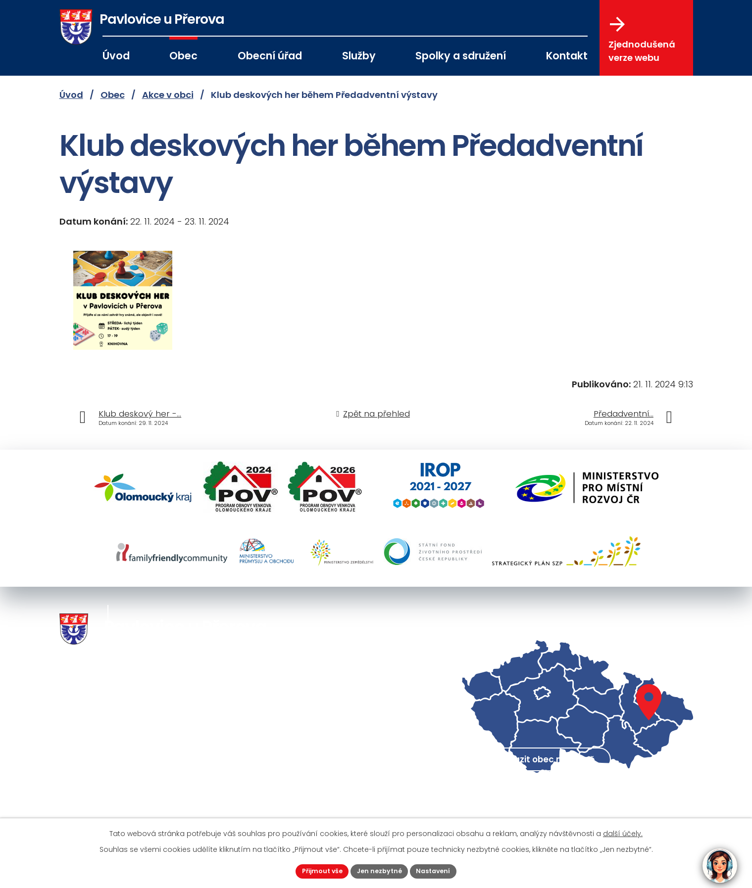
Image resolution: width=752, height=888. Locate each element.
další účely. (623, 832)
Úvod (116, 55)
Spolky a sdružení (460, 55)
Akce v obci (168, 95)
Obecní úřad (270, 55)
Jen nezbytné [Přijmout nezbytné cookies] (380, 870)
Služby (359, 55)
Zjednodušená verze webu (641, 40)
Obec (183, 55)
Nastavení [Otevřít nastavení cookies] (438, 870)
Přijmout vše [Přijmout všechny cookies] (317, 870)
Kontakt (567, 55)
